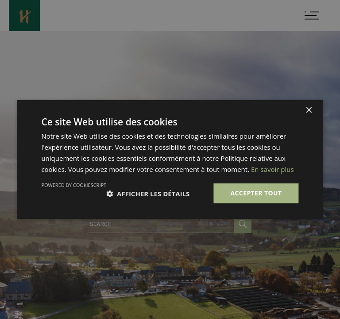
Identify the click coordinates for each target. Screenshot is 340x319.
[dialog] (170, 159)
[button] (147, 194)
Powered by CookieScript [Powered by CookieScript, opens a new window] (73, 185)
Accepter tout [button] (256, 193)
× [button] (308, 110)
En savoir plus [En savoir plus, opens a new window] (272, 169)
